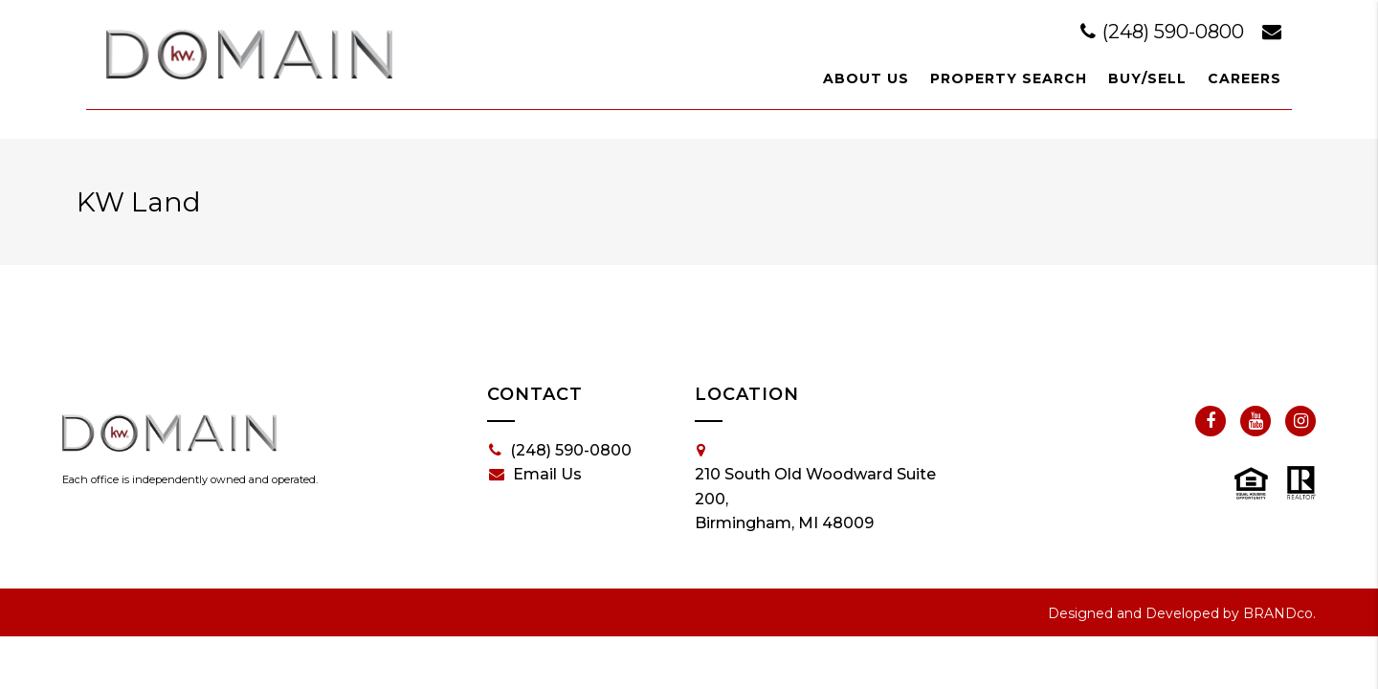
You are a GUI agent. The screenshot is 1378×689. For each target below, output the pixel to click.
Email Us (535, 474)
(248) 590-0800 (1164, 31)
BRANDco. (1279, 613)
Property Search (1008, 78)
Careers (1244, 78)
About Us (866, 78)
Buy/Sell (1147, 78)
